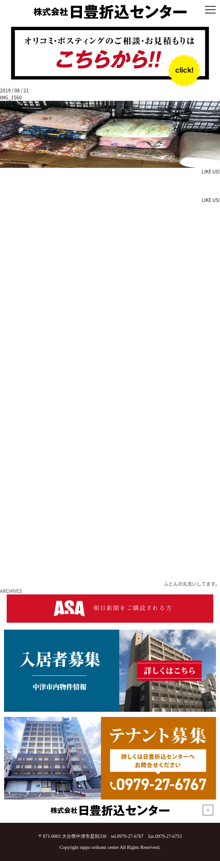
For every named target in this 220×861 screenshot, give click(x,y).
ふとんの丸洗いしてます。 (192, 583)
